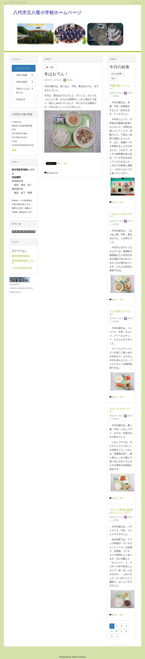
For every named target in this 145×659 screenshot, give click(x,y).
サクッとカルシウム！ (119, 410)
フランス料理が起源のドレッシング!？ (120, 511)
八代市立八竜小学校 (17, 2)
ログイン (137, 2)
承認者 (68, 80)
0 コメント (51, 173)
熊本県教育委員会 (21, 256)
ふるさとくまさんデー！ (120, 215)
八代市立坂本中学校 (22, 268)
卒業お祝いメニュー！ (119, 87)
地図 (14, 150)
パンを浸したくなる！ (119, 312)
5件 (113, 78)
